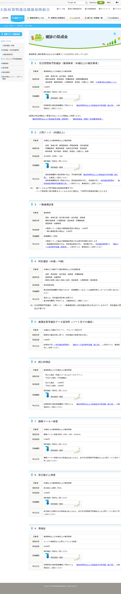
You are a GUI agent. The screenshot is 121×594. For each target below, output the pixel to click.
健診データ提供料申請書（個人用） (87, 345)
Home (5, 25)
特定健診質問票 (107, 180)
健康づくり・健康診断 (16, 25)
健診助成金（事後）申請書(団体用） (88, 119)
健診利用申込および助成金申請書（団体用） (50, 119)
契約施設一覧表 (63, 97)
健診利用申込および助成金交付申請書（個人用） (96, 105)
